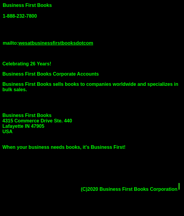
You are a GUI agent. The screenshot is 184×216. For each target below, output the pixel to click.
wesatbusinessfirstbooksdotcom (55, 43)
